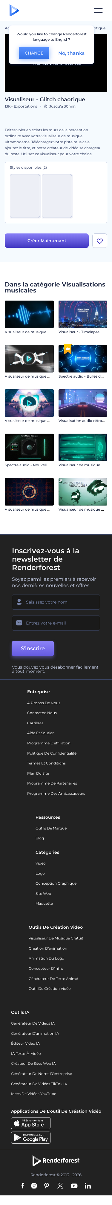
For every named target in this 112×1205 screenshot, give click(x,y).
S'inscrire (33, 649)
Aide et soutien (41, 734)
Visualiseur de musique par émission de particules (49, 377)
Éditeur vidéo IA (25, 1044)
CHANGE (34, 53)
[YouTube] (74, 1187)
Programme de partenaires (52, 784)
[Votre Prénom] (56, 602)
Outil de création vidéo (50, 989)
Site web (43, 894)
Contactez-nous (42, 713)
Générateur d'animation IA (35, 1034)
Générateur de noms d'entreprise (41, 1074)
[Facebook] (23, 1187)
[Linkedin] (88, 1187)
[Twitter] (60, 1187)
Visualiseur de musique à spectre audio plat (43, 510)
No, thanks (71, 53)
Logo (40, 874)
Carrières (35, 723)
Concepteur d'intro (46, 969)
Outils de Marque (51, 829)
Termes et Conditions (46, 764)
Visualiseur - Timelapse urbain (85, 332)
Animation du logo (46, 959)
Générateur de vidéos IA (33, 1024)
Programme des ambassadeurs (56, 794)
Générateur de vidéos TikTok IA (39, 1084)
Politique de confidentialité (51, 754)
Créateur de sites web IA (33, 1064)
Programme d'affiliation (48, 743)
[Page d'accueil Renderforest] (14, 10)
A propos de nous (43, 703)
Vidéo (41, 864)
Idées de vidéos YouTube (33, 1094)
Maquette (44, 904)
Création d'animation (48, 949)
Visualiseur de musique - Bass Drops (37, 421)
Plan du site (38, 774)
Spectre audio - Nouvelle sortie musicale (41, 465)
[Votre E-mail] (56, 623)
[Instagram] (34, 1187)
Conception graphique (56, 884)
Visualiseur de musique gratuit (56, 939)
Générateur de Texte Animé (53, 979)
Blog (40, 839)
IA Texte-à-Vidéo (26, 1054)
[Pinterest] (47, 1187)
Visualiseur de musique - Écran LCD (36, 332)
